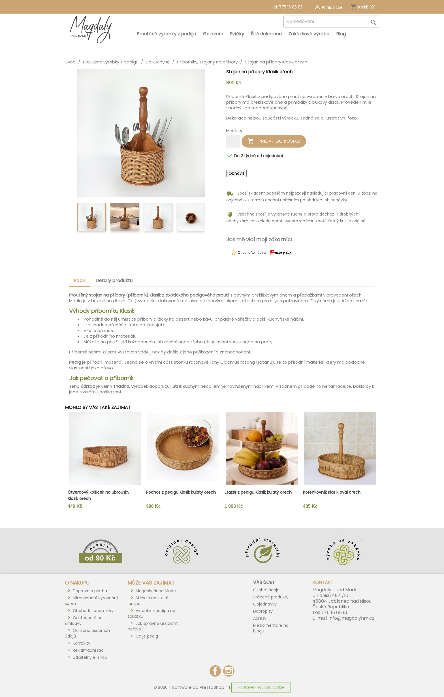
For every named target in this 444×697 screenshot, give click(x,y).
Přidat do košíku (273, 141)
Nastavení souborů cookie (261, 687)
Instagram (228, 671)
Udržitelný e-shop (90, 657)
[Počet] (233, 141)
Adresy (259, 618)
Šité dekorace (266, 34)
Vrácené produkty (271, 597)
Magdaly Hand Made (156, 591)
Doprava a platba (90, 591)
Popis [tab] (80, 280)
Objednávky (265, 604)
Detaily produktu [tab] (114, 280)
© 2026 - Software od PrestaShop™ (191, 687)
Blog (341, 34)
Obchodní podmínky (93, 610)
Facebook (215, 671)
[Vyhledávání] (331, 21)
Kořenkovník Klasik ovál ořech (331, 492)
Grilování (213, 34)
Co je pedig (147, 636)
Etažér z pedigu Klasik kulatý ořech (258, 492)
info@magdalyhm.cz (351, 618)
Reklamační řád (88, 650)
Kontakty (81, 643)
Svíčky (237, 34)
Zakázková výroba (309, 34)
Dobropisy (263, 611)
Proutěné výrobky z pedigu (166, 34)
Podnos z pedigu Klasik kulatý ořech (181, 492)
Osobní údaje (266, 590)
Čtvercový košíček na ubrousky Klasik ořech (98, 495)
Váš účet (264, 582)
